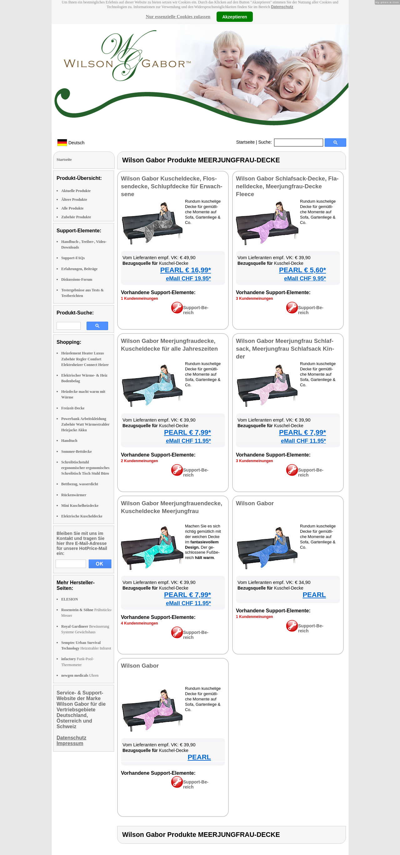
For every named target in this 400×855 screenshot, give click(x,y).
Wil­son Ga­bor (255, 503)
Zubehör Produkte (76, 217)
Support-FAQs (73, 258)
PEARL (314, 595)
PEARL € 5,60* (302, 270)
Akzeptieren (234, 16)
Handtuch (69, 440)
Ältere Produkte (74, 199)
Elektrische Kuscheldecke (81, 516)
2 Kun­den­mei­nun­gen (139, 461)
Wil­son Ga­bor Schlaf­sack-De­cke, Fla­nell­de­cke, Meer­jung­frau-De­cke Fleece (287, 186)
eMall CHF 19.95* (188, 278)
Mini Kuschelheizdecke (79, 505)
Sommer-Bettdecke (76, 451)
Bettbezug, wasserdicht (79, 484)
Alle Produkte (72, 208)
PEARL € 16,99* (185, 270)
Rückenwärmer (73, 495)
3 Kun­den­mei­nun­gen (254, 298)
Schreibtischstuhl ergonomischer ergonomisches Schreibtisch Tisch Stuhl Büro (85, 468)
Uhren (79, 675)
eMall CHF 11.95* (188, 441)
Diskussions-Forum (76, 279)
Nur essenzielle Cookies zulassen (178, 16)
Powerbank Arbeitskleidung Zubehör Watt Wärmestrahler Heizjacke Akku (85, 424)
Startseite (245, 142)
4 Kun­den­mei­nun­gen (139, 623)
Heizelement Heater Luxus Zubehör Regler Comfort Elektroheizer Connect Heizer (85, 359)
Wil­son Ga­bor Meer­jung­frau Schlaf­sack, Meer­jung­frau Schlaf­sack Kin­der (285, 349)
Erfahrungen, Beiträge (79, 269)
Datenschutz (282, 7)
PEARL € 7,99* (187, 432)
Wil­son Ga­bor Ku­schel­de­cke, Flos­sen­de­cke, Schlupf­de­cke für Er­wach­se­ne (171, 186)
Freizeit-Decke (72, 408)
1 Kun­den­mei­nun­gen (139, 298)
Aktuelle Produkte (76, 191)
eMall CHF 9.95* (305, 278)
